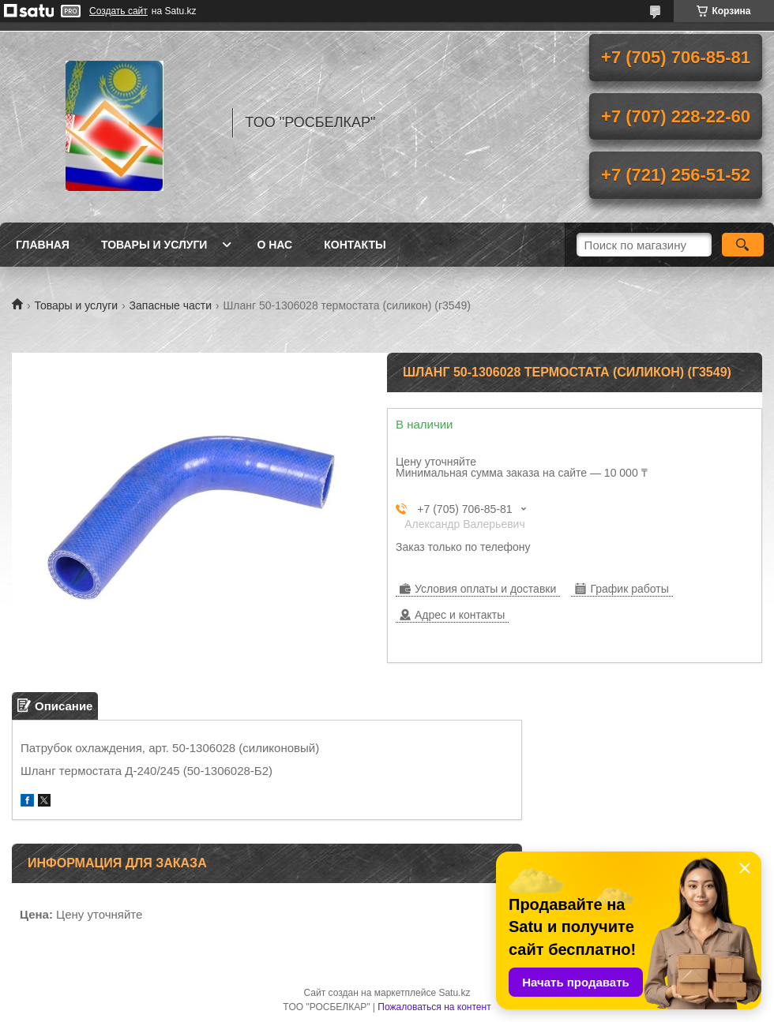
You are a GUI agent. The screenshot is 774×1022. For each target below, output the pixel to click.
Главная (43, 244)
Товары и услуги (154, 244)
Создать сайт (118, 11)
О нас (274, 244)
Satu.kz (454, 992)
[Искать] (743, 244)
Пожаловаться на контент (434, 1007)
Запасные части (171, 305)
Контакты (354, 244)
